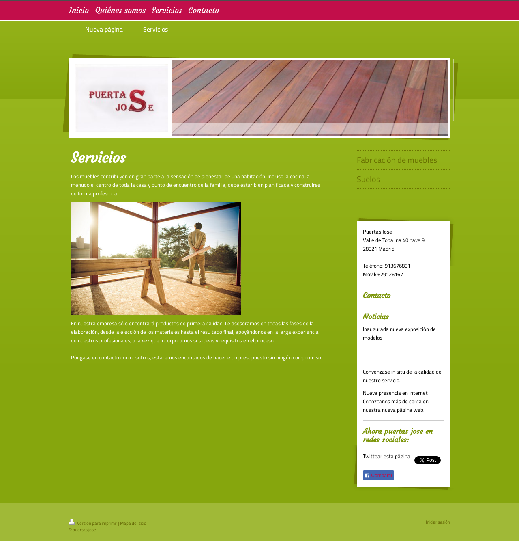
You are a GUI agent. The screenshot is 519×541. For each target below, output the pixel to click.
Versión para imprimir (93, 523)
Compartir (378, 475)
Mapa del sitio (133, 523)
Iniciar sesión (438, 522)
